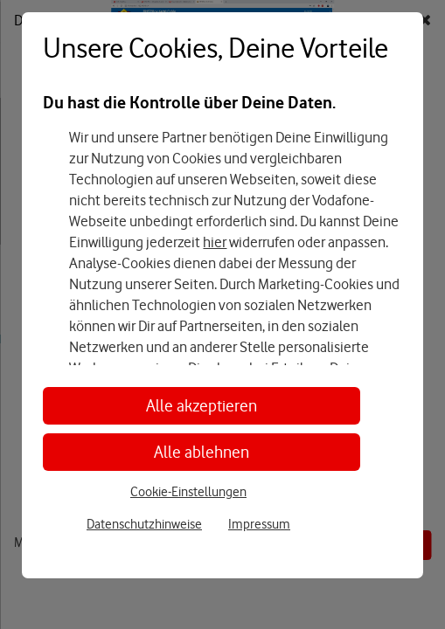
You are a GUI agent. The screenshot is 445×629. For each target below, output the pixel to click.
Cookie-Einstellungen (188, 492)
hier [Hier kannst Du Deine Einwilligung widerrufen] (214, 242)
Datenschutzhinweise (144, 524)
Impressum (259, 524)
